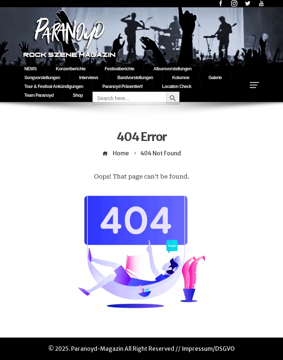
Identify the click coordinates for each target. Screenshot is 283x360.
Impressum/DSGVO (208, 348)
